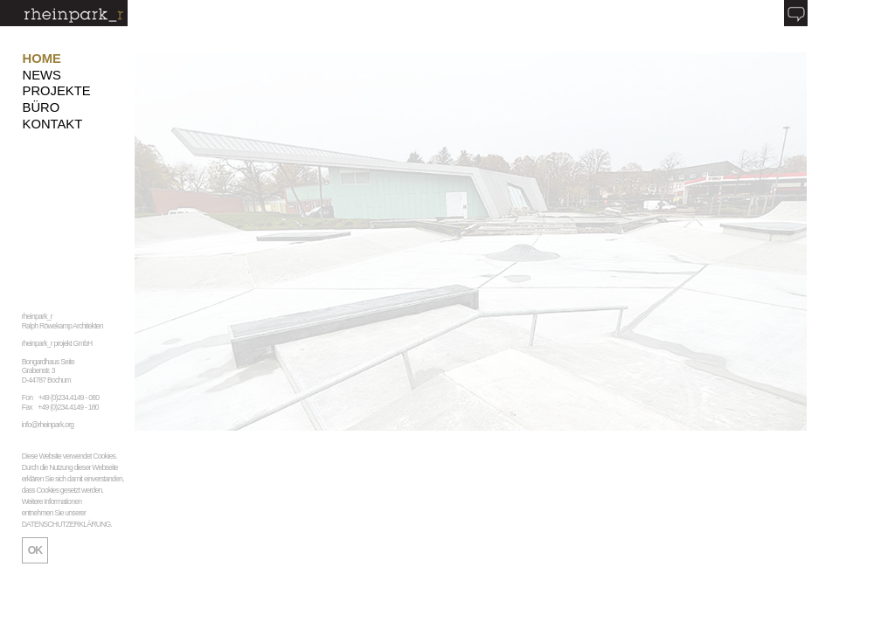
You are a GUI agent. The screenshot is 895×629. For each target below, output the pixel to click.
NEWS (42, 75)
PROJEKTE (57, 91)
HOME (42, 59)
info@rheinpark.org (48, 424)
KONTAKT (53, 124)
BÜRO (41, 107)
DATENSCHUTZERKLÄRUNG (66, 524)
